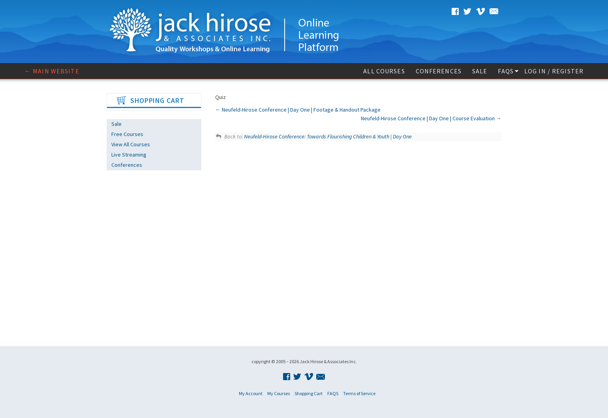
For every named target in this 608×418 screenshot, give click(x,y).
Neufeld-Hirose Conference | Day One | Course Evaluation (431, 118)
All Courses (384, 71)
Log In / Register (554, 71)
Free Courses (127, 134)
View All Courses (130, 144)
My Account (251, 393)
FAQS (505, 71)
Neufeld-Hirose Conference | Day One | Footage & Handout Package (298, 109)
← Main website (51, 71)
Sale (479, 71)
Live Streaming (128, 154)
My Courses (278, 393)
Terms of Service (359, 393)
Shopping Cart (309, 393)
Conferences (439, 71)
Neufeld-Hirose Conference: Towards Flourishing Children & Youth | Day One (328, 136)
